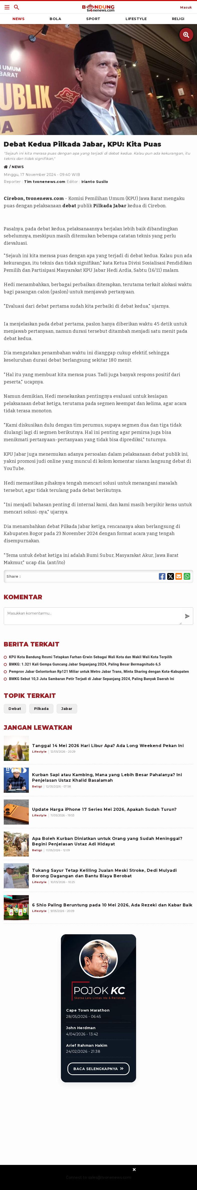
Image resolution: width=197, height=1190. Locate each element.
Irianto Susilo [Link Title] (94, 181)
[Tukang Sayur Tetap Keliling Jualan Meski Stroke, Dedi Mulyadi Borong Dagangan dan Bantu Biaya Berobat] (16, 875)
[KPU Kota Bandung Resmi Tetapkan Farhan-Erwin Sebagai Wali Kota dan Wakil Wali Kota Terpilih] (98, 657)
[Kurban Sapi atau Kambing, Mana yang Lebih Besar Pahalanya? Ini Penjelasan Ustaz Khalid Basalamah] (16, 780)
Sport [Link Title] (93, 19)
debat (69, 206)
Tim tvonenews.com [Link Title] (44, 181)
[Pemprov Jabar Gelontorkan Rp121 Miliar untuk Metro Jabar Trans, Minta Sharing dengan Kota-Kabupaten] (98, 671)
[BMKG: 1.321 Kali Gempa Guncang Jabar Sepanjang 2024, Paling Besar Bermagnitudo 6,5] (98, 664)
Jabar (120, 206)
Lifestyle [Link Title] (136, 19)
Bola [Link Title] (55, 19)
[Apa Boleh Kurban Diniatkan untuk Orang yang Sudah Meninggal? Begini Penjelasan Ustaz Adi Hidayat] (16, 843)
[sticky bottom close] (134, 1169)
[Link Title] (7, 7)
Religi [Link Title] (178, 19)
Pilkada (102, 206)
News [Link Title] (19, 19)
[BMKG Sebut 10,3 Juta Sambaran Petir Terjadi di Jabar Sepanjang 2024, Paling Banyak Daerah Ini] (98, 679)
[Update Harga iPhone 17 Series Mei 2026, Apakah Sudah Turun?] (16, 812)
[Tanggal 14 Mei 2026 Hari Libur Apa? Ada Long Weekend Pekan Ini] (16, 748)
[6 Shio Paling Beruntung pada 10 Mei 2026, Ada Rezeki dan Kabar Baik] (16, 907)
